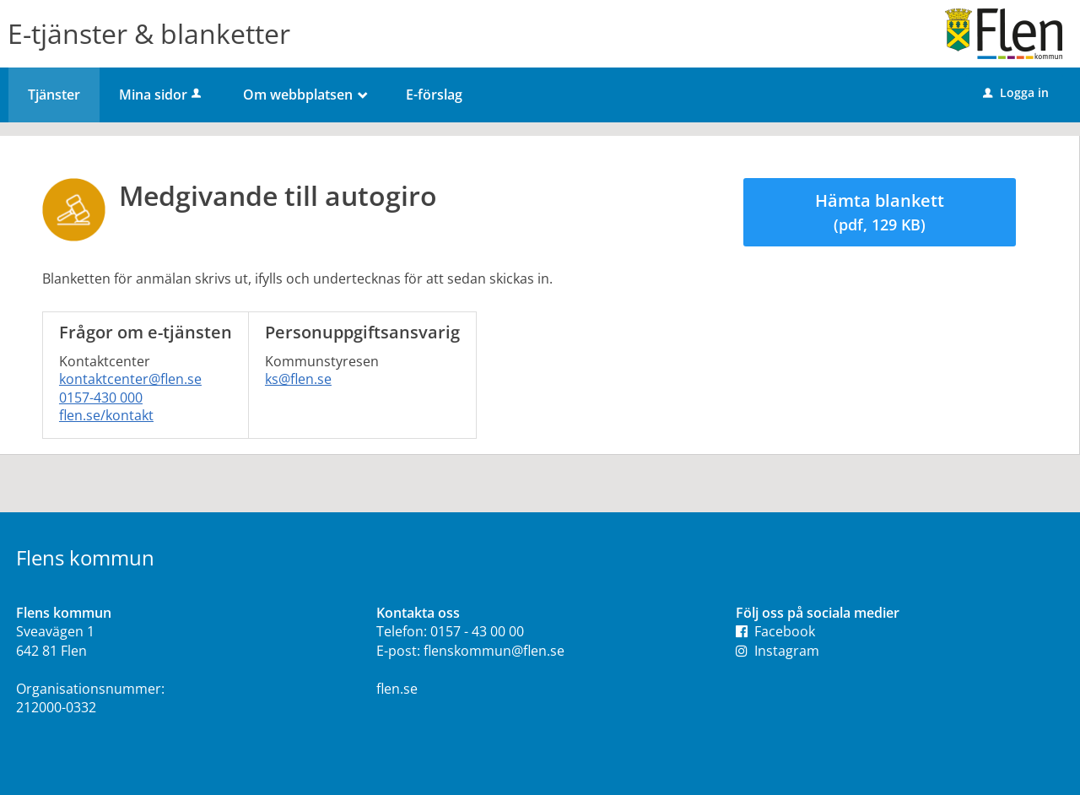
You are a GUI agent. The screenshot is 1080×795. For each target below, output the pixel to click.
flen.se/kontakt (106, 415)
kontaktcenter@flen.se (130, 379)
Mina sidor (161, 94)
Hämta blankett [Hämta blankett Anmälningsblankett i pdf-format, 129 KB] (879, 212)
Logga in (1016, 92)
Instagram (777, 650)
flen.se (397, 688)
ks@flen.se (298, 379)
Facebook (775, 631)
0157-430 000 (101, 397)
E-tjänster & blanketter (149, 33)
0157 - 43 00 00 (477, 631)
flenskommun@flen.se (494, 650)
